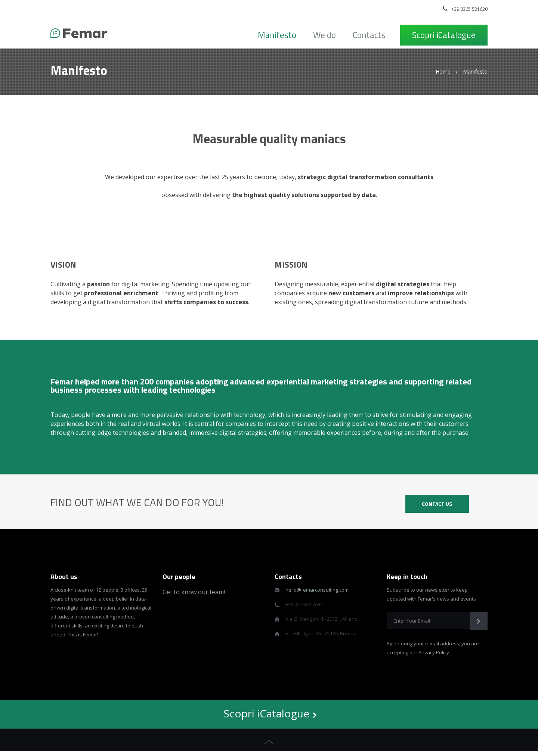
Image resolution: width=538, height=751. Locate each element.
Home (443, 71)
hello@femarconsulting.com (317, 589)
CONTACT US (437, 504)
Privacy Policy (433, 652)
